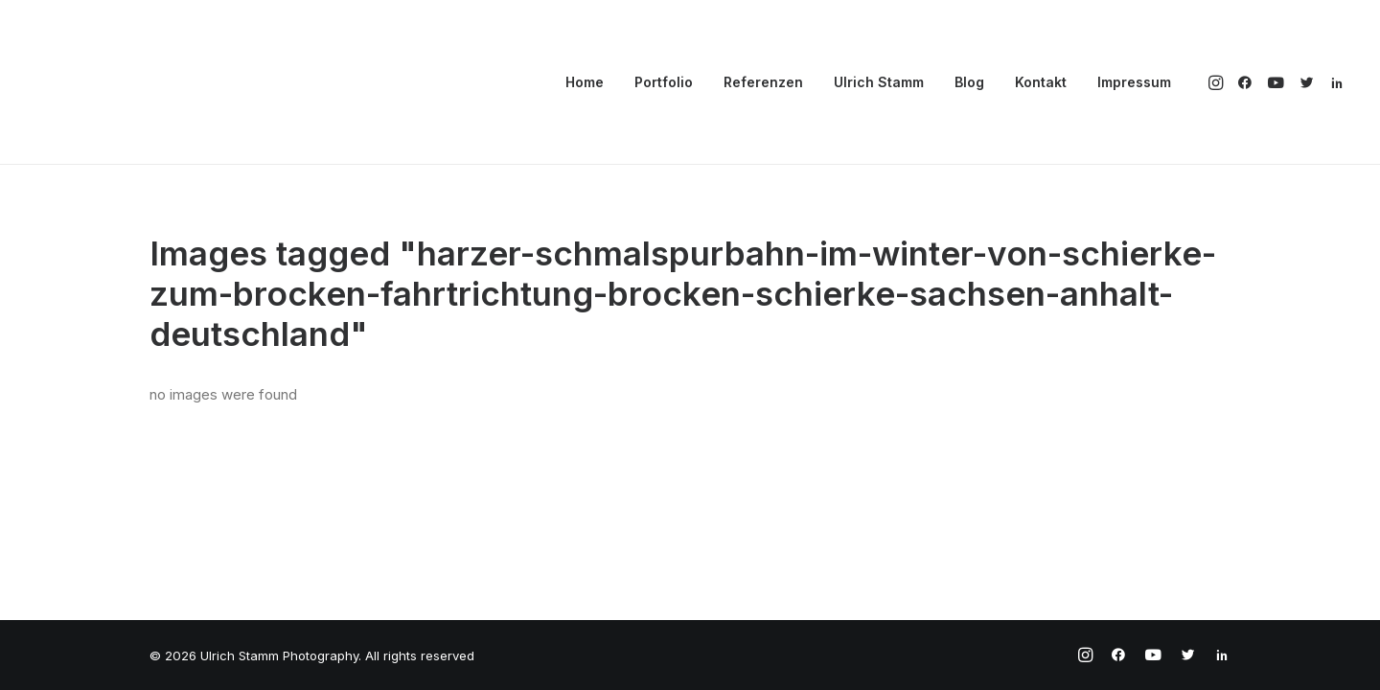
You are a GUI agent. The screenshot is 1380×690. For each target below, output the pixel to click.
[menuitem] (584, 82)
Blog (969, 82)
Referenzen (763, 82)
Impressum (1134, 82)
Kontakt (1041, 82)
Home (584, 82)
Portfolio (663, 82)
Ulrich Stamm (879, 82)
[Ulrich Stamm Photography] (106, 82)
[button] (1218, 82)
